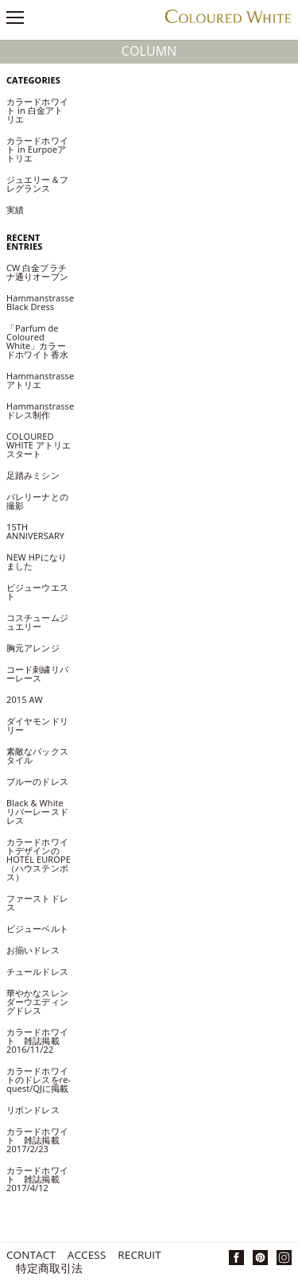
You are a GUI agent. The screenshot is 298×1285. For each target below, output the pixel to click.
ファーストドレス (37, 902)
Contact (31, 1256)
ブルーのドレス (37, 781)
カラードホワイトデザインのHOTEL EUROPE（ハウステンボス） (38, 859)
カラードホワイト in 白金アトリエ (37, 110)
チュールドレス (37, 971)
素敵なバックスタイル (37, 755)
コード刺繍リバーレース (37, 673)
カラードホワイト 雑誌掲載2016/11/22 (37, 1040)
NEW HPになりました (36, 561)
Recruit (139, 1256)
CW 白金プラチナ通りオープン (41, 272)
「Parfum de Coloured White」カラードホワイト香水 (37, 341)
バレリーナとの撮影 (37, 501)
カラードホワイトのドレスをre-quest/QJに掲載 (38, 1079)
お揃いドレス (33, 950)
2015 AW (24, 699)
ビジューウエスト (37, 591)
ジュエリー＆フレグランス (37, 183)
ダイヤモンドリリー (37, 725)
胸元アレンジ (33, 648)
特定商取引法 (49, 1269)
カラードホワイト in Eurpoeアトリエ (37, 149)
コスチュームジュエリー (37, 621)
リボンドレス (33, 1110)
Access (87, 1256)
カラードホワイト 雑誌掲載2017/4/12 (37, 1179)
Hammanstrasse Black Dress (40, 302)
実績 (15, 209)
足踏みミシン (37, 475)
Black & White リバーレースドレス (37, 811)
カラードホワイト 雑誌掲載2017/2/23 (37, 1140)
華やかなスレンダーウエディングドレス (37, 1001)
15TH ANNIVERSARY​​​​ (35, 531)
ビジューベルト (37, 928)
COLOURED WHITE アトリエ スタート (38, 445)
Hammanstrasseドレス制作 (40, 410)
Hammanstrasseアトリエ (40, 380)
